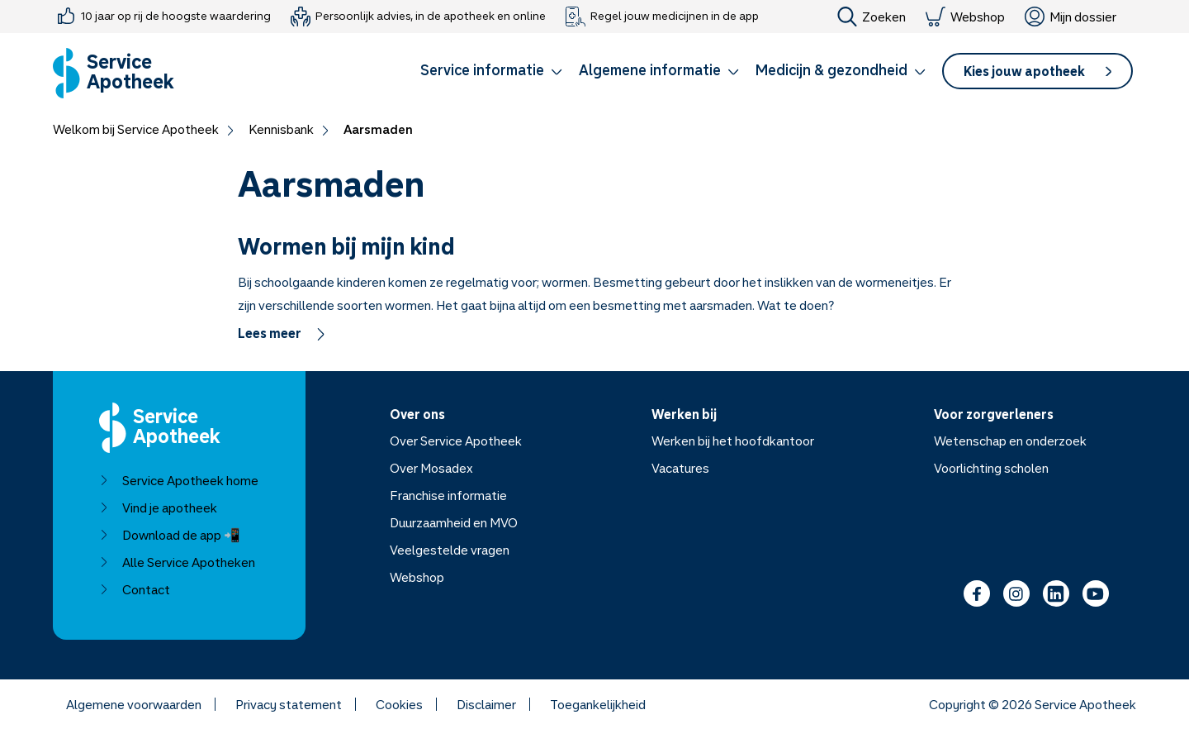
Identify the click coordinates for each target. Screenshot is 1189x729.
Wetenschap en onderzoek (1010, 440)
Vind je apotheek (158, 507)
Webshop (965, 16)
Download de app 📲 (169, 535)
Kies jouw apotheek (1037, 71)
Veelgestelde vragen (449, 550)
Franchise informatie (448, 495)
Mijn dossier (1070, 16)
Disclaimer (486, 704)
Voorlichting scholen (991, 468)
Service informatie (491, 69)
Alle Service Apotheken (177, 562)
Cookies (399, 704)
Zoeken (871, 16)
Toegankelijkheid (598, 704)
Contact (134, 589)
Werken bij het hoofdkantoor (732, 440)
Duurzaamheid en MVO (454, 522)
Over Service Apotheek (456, 440)
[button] (491, 73)
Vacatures (680, 468)
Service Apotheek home (178, 480)
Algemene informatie (659, 69)
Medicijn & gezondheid (841, 69)
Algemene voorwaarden (133, 704)
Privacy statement (288, 704)
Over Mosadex (431, 468)
